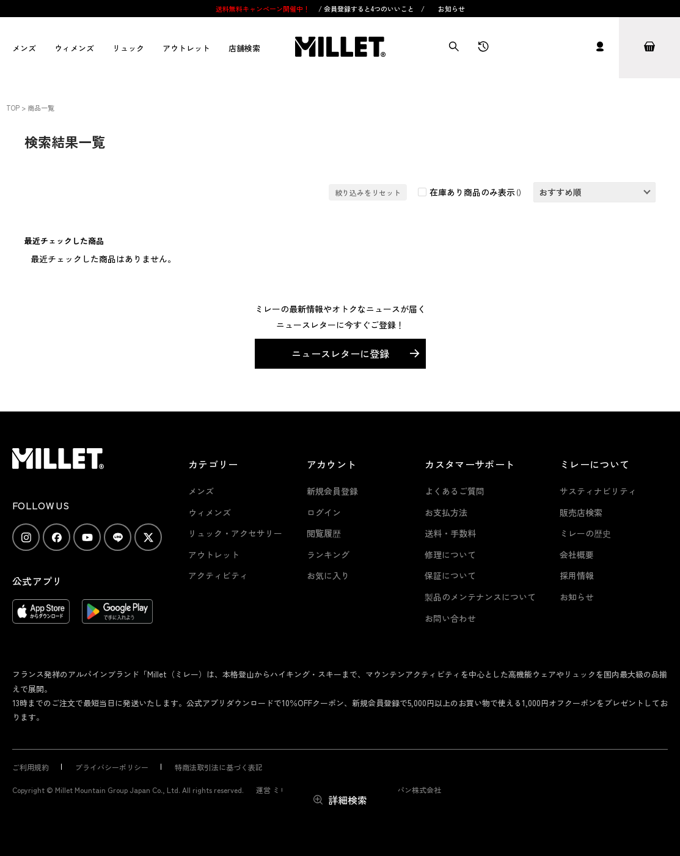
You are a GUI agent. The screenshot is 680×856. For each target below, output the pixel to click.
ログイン (324, 512)
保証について (450, 575)
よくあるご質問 (454, 491)
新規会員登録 (332, 491)
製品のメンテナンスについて (480, 597)
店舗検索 (244, 48)
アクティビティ (218, 575)
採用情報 (577, 575)
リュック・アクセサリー (235, 533)
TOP (13, 108)
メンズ (24, 48)
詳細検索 (347, 799)
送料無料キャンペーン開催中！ (264, 8)
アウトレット (186, 48)
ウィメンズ (74, 48)
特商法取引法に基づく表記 (219, 767)
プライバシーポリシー (111, 767)
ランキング (328, 554)
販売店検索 (581, 512)
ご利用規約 (30, 767)
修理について (450, 554)
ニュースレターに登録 (340, 353)
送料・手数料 (450, 533)
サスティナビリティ (598, 491)
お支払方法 (446, 512)
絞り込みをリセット (368, 192)
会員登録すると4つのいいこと (369, 8)
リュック (128, 48)
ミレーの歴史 (585, 533)
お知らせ (451, 8)
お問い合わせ (450, 618)
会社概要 (577, 554)
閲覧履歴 (324, 533)
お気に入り (328, 575)
